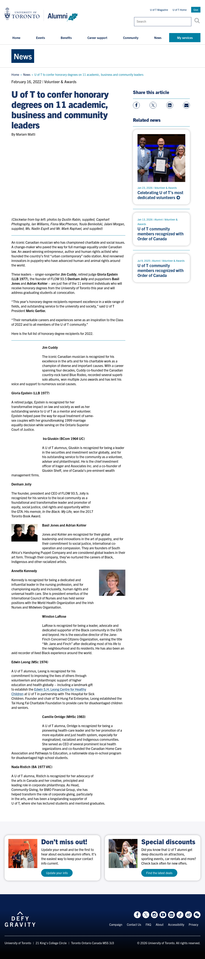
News (157, 38)
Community (130, 38)
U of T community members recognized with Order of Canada (160, 233)
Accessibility (176, 925)
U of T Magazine (159, 9)
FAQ (148, 925)
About (159, 925)
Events (40, 38)
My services (185, 38)
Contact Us (134, 925)
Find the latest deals (159, 873)
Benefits (66, 38)
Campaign (115, 925)
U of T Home (180, 9)
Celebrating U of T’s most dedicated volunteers (160, 195)
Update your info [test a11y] (57, 873)
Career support (97, 38)
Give (195, 9)
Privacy (193, 925)
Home (16, 38)
